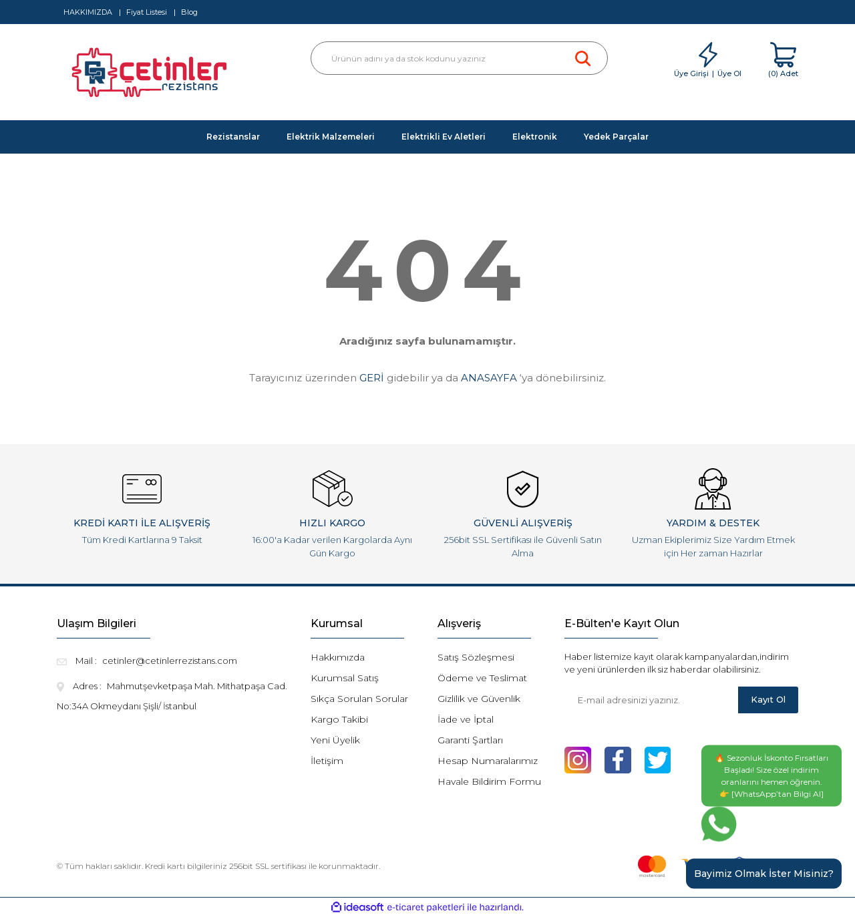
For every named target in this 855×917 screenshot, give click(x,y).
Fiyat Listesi (146, 12)
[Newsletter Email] (651, 700)
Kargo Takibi (339, 719)
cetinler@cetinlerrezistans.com (169, 660)
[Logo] (151, 76)
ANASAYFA (489, 377)
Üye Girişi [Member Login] (691, 73)
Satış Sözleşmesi (476, 657)
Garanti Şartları (470, 740)
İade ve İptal (466, 719)
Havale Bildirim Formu (489, 781)
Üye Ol (729, 73)
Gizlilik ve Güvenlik (479, 699)
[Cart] (783, 60)
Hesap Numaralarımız (488, 761)
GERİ (371, 377)
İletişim (327, 761)
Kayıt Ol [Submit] (768, 699)
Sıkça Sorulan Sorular (359, 699)
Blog (189, 12)
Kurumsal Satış (345, 678)
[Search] (459, 58)
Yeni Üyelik (335, 740)
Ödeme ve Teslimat (482, 678)
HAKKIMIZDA (87, 12)
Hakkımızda (338, 657)
